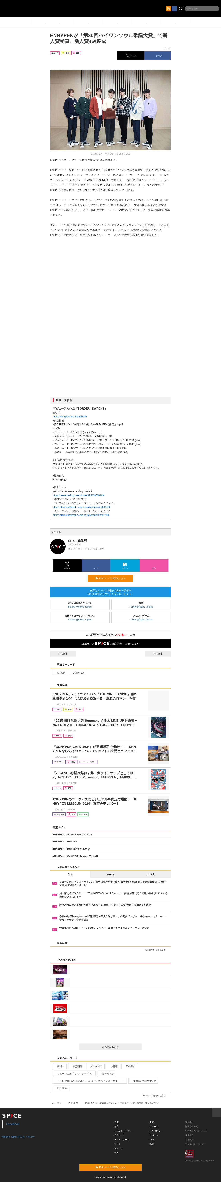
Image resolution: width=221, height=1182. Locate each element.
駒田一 (59, 1066)
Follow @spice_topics (80, 606)
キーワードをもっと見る (155, 1095)
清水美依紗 (106, 1073)
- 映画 (116, 1152)
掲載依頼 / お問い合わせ (196, 1131)
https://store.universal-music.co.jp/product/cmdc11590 (82, 507)
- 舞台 (116, 1126)
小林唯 (113, 1066)
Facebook (13, 1124)
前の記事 (60, 653)
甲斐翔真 (76, 1066)
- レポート (153, 1135)
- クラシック (119, 1135)
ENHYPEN (77, 672)
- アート (117, 1144)
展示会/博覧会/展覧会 (143, 1080)
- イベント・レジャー (123, 1131)
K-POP (59, 672)
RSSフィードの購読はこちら (112, 578)
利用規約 (189, 1139)
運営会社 (189, 1122)
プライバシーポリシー (195, 1144)
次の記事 (161, 653)
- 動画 (151, 1122)
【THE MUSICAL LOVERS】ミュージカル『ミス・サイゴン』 (89, 1080)
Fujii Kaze (61, 1088)
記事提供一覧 (191, 1126)
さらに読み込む (120, 1047)
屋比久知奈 (94, 1066)
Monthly (151, 874)
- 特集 (151, 1144)
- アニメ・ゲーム (121, 1139)
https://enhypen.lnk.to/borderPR (70, 416)
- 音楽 (116, 1122)
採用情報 (189, 1135)
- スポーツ (118, 1148)
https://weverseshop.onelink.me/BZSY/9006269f (78, 495)
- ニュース (153, 1126)
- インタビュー (155, 1131)
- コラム (152, 1139)
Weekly (110, 874)
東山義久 (129, 1066)
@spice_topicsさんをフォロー (18, 1136)
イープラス (56, 1103)
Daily (70, 874)
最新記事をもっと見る (156, 949)
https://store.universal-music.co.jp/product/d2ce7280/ (81, 515)
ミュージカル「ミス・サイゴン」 (73, 1073)
